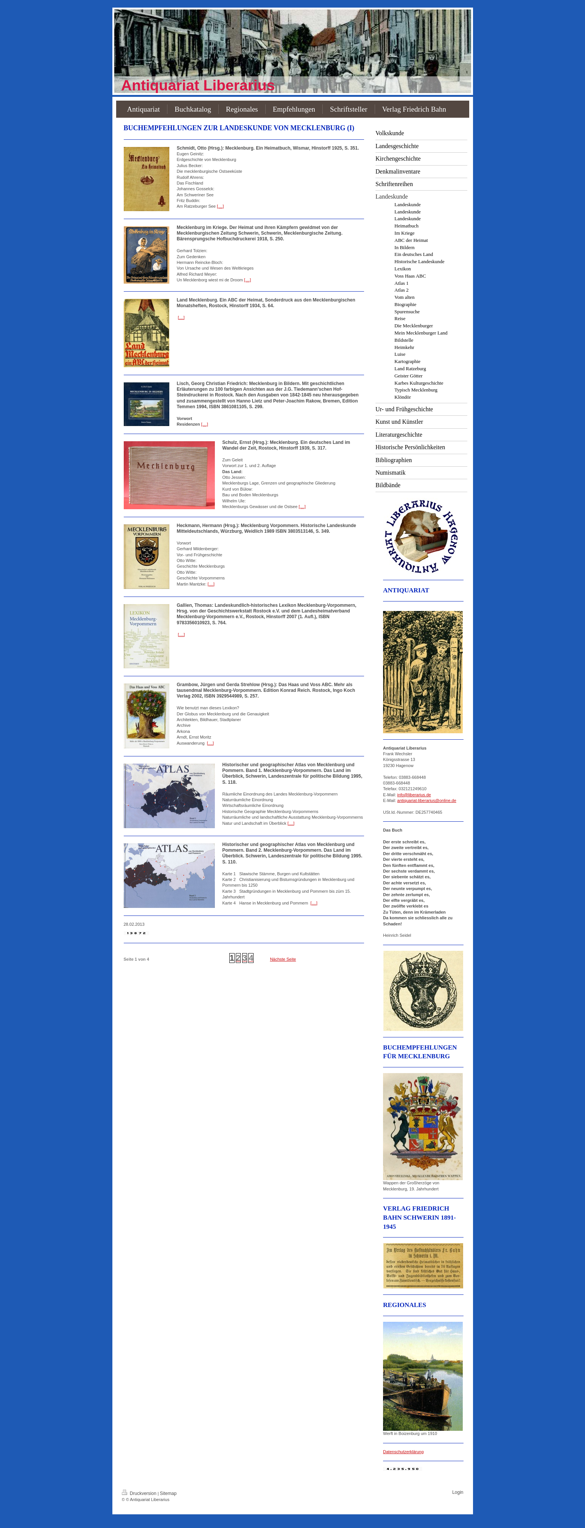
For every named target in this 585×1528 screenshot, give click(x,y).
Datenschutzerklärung (403, 1451)
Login (457, 1492)
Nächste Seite (283, 959)
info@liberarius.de (414, 794)
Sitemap (168, 1493)
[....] (220, 206)
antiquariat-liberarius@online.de (426, 800)
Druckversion (140, 1493)
